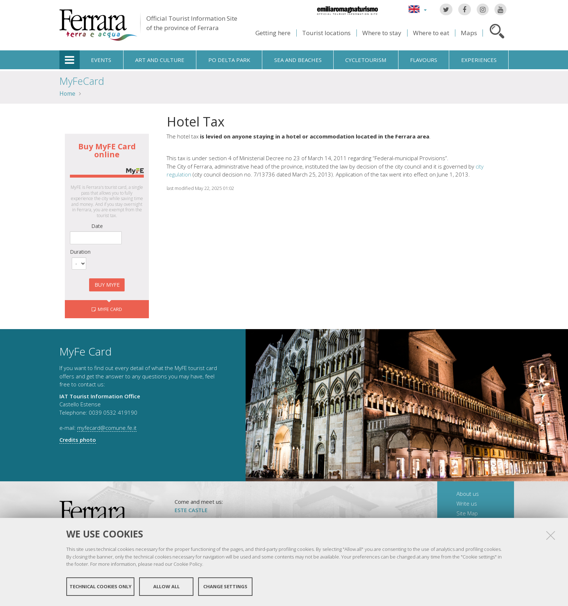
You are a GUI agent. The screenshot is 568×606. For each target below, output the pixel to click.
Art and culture (159, 59)
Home (67, 93)
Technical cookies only (100, 587)
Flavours (423, 59)
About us (467, 493)
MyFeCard (81, 81)
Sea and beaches (298, 59)
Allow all (166, 587)
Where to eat (431, 33)
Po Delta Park (229, 59)
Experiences (479, 59)
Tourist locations (326, 33)
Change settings (225, 587)
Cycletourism (365, 59)
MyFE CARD (109, 309)
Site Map (467, 513)
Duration (80, 251)
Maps (469, 33)
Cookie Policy (188, 564)
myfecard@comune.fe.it (107, 427)
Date (97, 226)
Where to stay (381, 33)
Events (101, 59)
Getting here (273, 33)
